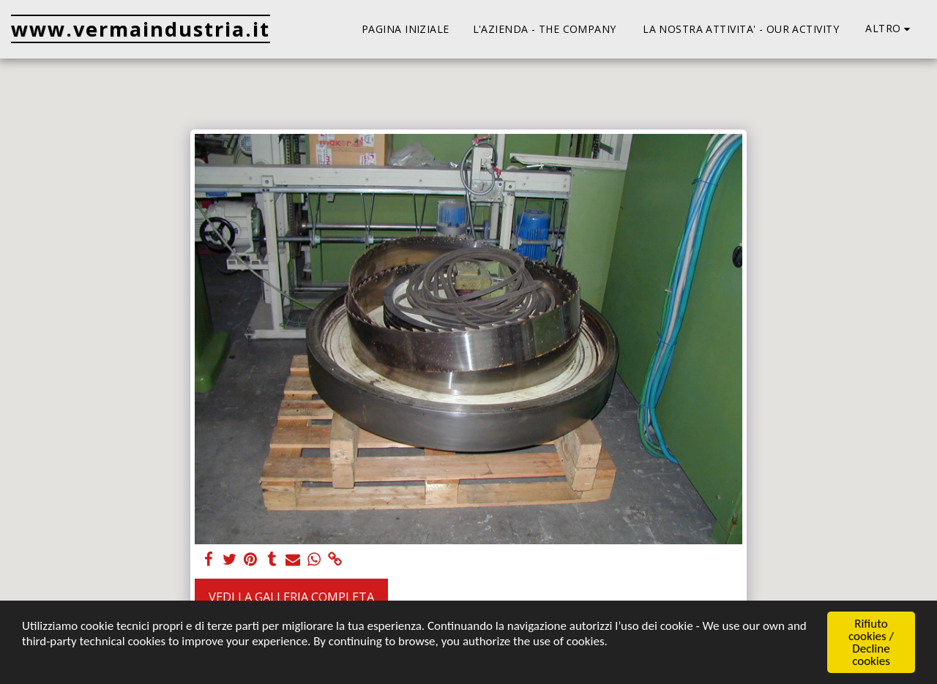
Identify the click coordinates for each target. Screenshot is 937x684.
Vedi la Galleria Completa (291, 596)
